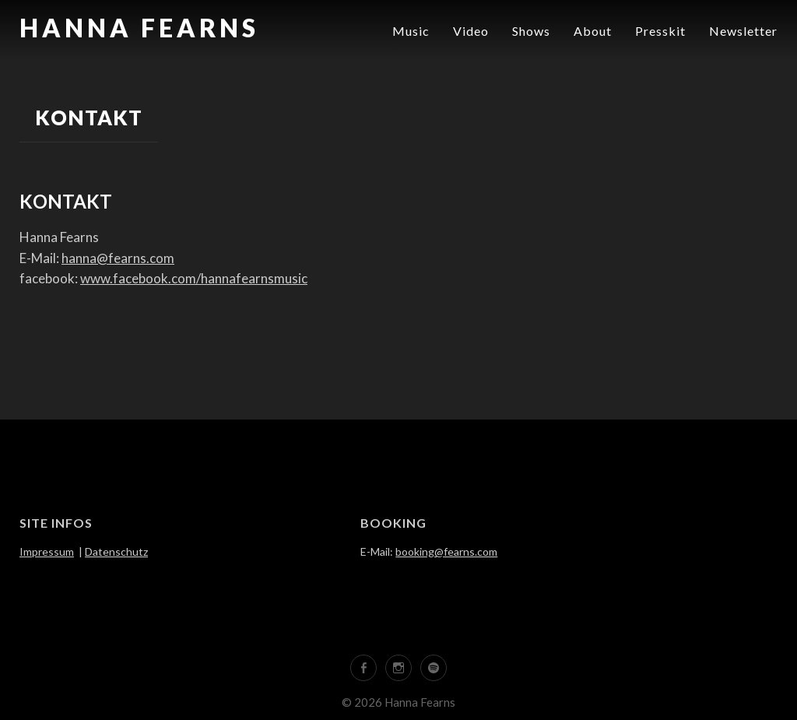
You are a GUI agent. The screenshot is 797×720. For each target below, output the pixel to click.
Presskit (660, 30)
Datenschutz (116, 551)
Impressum (46, 551)
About (593, 30)
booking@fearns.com (446, 551)
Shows (531, 30)
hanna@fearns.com (117, 258)
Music (411, 30)
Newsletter (743, 30)
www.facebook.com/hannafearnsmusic (193, 278)
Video (471, 30)
